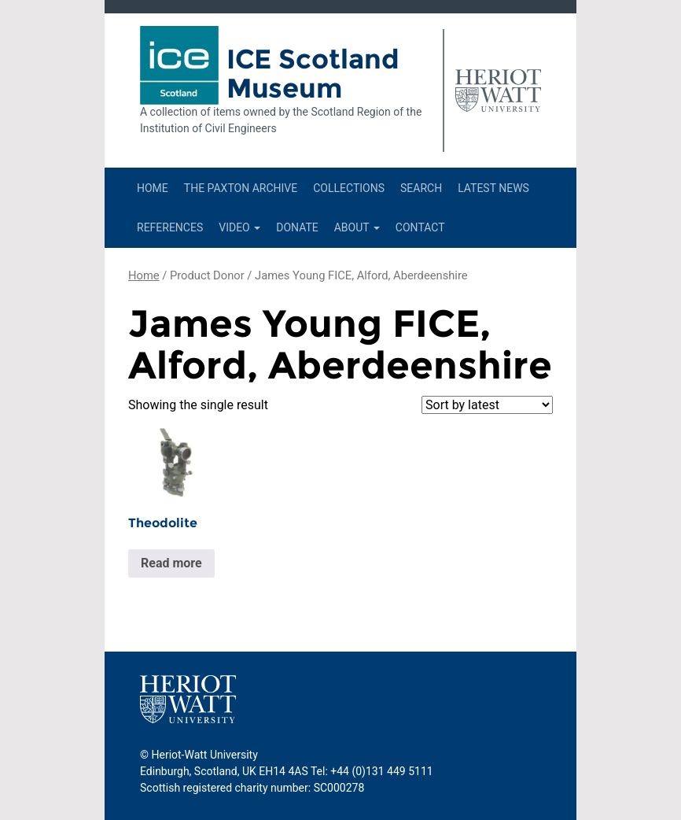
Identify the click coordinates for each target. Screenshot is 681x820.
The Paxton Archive (240, 188)
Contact (420, 227)
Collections (349, 188)
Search (421, 188)
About (357, 227)
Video (239, 227)
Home (152, 188)
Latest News (493, 188)
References (170, 227)
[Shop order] (487, 405)
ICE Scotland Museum (312, 73)
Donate (297, 227)
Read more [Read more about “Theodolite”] (171, 563)
